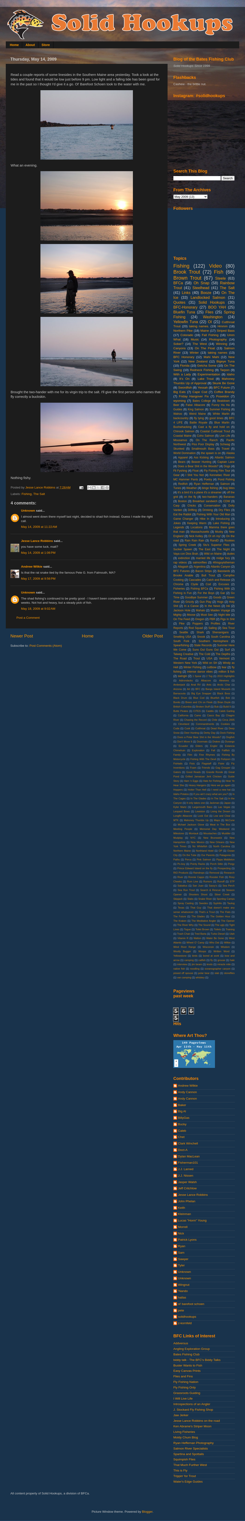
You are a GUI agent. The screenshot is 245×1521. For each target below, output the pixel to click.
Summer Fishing (219, 409)
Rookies (229, 540)
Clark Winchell (188, 1143)
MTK (176, 820)
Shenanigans (220, 632)
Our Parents (208, 855)
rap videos (180, 562)
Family (177, 754)
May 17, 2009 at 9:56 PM (38, 578)
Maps (217, 820)
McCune (230, 820)
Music (195, 339)
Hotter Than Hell (197, 789)
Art (188, 689)
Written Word (222, 951)
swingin (182, 676)
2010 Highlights (226, 676)
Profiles (215, 623)
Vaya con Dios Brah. (186, 553)
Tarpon (225, 370)
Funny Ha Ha (220, 405)
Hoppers (178, 789)
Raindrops (199, 872)
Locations (196, 527)
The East (205, 549)
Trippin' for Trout (184, 1476)
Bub (216, 706)
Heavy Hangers (197, 785)
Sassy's (213, 885)
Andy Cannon (187, 1092)
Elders (199, 746)
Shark (200, 632)
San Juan (198, 885)
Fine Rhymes (207, 754)
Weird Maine (197, 413)
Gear (176, 475)
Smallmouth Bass (202, 448)
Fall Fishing (210, 335)
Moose (191, 614)
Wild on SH (209, 663)
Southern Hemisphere (213, 641)
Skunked (178, 448)
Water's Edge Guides (188, 1481)
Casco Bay (213, 715)
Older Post (152, 636)
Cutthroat (200, 728)
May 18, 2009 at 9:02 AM (38, 608)
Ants (208, 684)
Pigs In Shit (227, 619)
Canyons (179, 348)
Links (186, 293)
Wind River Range (184, 947)
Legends (178, 527)
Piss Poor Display (203, 444)
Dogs (227, 466)
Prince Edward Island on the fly (195, 868)
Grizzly (189, 601)
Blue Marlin (221, 422)
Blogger (147, 1511)
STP (232, 881)
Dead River (217, 728)
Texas (181, 907)
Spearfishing (181, 645)
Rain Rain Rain (194, 540)
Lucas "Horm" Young (192, 1220)
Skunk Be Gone (223, 383)
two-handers (210, 496)
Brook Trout (186, 272)
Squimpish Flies (184, 1459)
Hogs (220, 601)
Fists (192, 763)
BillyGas (184, 1117)
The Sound (204, 925)
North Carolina (221, 846)
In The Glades (198, 798)
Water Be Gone (215, 938)
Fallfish (226, 750)
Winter (194, 352)
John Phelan (186, 1201)
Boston (182, 501)
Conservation (212, 505)
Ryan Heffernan (204, 483)
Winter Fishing (193, 667)
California (183, 715)
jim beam (197, 964)
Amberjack (179, 684)
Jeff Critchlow (187, 1188)
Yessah (203, 387)
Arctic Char (223, 684)
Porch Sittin (216, 864)
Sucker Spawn (182, 549)
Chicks (191, 505)
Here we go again (221, 785)
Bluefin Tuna (184, 312)
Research (229, 872)
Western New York (185, 663)
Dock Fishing (227, 732)
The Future (179, 916)
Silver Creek (222, 894)
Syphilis (217, 903)
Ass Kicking (201, 457)
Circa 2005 (228, 719)
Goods (217, 597)
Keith (181, 1207)
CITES (197, 711)
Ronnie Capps (196, 877)
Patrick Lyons (187, 1239)
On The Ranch (207, 440)
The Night (223, 549)
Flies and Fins (183, 1376)
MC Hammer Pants (185, 479)
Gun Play (205, 601)
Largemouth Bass (202, 807)
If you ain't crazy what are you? (210, 794)
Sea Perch (229, 885)
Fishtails (178, 763)
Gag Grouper (222, 767)
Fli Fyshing (180, 470)
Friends (206, 767)
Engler (213, 746)
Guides (177, 409)
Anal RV (196, 684)
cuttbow (212, 667)
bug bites (229, 488)
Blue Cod (198, 697)
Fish (218, 272)
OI (210, 322)
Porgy (231, 864)
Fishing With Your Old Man (213, 514)
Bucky (182, 1124)
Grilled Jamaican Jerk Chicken (203, 776)
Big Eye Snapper (201, 693)
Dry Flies (224, 510)
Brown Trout (187, 278)
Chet (181, 1137)
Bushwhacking (182, 427)
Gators (177, 772)
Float (195, 470)
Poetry (208, 479)
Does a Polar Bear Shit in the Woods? (199, 737)
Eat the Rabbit (182, 514)
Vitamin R (183, 938)
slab (216, 973)
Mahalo (200, 610)
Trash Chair (183, 933)
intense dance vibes (200, 671)
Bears (182, 462)
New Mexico (198, 842)
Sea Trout (228, 628)
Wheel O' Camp (195, 942)
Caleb (182, 1130)
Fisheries (179, 588)
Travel (225, 448)
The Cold (204, 654)
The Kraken (180, 920)
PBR (212, 619)
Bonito (177, 702)
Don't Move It (184, 741)
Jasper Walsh (187, 1182)
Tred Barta (200, 933)
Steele (220, 278)
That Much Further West (190, 1465)
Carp (176, 505)
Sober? (178, 344)
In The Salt (217, 798)
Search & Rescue (210, 890)
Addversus (180, 1343)
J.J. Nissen (185, 1175)
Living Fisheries (184, 1432)
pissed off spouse (183, 973)
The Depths (223, 654)
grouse (221, 960)
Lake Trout (206, 378)
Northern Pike (183, 330)
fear (224, 667)
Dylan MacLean (189, 1156)
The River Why (185, 925)
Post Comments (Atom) (46, 645)
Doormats (202, 741)
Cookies (225, 724)
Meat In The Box (220, 824)
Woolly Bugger (182, 951)
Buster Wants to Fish (187, 1365)
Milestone (178, 833)
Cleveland (183, 724)
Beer (176, 405)
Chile (214, 719)
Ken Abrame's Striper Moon (192, 1426)
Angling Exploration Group (191, 1349)
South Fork (181, 641)
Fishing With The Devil (203, 759)
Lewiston (200, 811)
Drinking (207, 510)
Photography (218, 339)
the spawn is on (211, 453)
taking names (217, 352)
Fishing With (222, 588)
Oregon (200, 619)
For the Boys (206, 593)
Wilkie (227, 942)
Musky (219, 531)
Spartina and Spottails (188, 1454)
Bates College (202, 400)
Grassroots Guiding (186, 1393)
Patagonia (225, 855)
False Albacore (195, 405)
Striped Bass (226, 330)
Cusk (187, 728)
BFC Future (222, 387)
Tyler (181, 1265)
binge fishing (210, 488)
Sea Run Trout (186, 890)
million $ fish (226, 671)
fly (211, 960)
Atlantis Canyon (220, 566)
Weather (191, 488)
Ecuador (183, 746)
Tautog (231, 903)
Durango (230, 741)
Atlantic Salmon (225, 457)
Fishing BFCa (199, 588)
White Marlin (221, 413)
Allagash (183, 566)
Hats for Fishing (212, 780)
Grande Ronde (214, 772)
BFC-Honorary (185, 307)
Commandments (205, 724)
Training (230, 929)
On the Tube (189, 855)
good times (216, 418)
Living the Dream (220, 811)
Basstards (223, 571)
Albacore (206, 680)
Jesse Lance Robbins (37, 541)
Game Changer (183, 518)
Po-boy (181, 864)
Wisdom (225, 947)
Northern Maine (182, 850)
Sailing (212, 628)
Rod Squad (196, 628)
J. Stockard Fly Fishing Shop (193, 1409)
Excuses (223, 584)
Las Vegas (224, 807)
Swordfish (185, 387)
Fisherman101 (188, 1162)
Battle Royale (198, 422)
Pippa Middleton (225, 859)
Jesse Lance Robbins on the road (196, 1420)
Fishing (26, 494)
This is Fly (180, 1470)
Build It (227, 706)
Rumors (207, 881)
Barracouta (179, 693)
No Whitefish (199, 846)
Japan (227, 802)
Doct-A (182, 1150)
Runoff (221, 881)
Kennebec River (220, 475)
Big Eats (179, 392)
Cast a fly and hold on (214, 427)
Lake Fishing (221, 523)
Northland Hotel (205, 850)
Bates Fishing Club (186, 1354)
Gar (222, 593)
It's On (184, 378)
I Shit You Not (194, 475)
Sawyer (183, 1259)
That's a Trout (207, 912)
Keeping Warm (196, 523)
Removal (214, 872)
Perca (188, 859)
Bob (228, 697)
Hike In (204, 518)
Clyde (194, 584)
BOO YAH (217, 307)
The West (200, 344)
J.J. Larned (185, 1169)
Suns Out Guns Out (206, 649)
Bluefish (215, 697)
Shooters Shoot (198, 894)
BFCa (178, 283)
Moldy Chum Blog (185, 1437)
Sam (181, 1252)
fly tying (199, 418)
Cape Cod (200, 392)
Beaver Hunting (201, 462)
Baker (182, 1105)
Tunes (177, 488)
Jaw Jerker (180, 1415)
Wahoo (177, 413)
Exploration (198, 750)
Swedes (203, 903)
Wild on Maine (213, 553)
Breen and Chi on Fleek (199, 702)
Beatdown (223, 400)
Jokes (177, 523)
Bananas (229, 496)
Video (215, 266)
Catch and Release (218, 579)
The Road (180, 658)
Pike (182, 623)
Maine (204, 330)
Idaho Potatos (181, 794)
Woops (202, 951)
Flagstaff (206, 763)
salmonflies (200, 562)
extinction (184, 558)
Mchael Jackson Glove (191, 824)
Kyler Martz (180, 807)
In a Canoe (191, 606)
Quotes (179, 302)
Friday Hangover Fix (194, 396)
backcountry (180, 418)
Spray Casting (186, 903)
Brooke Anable (183, 575)
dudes (231, 553)
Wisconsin (208, 947)
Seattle (183, 632)
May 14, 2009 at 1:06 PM (38, 552)
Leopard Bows (181, 811)
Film (189, 754)
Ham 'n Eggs (191, 780)
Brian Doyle (224, 702)
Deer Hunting (191, 732)
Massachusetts (199, 531)
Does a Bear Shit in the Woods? (198, 466)
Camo (197, 715)
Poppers (197, 623)
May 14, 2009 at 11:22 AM (39, 527)
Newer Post (21, 636)
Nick (181, 1233)
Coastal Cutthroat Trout (215, 431)
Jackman (214, 802)
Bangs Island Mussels (217, 689)
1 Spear (197, 676)
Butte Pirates (180, 711)
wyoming (179, 400)
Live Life (225, 435)
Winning (221, 344)
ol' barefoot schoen (191, 1304)
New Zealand (198, 361)
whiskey (200, 977)
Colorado (187, 335)
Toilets (217, 929)
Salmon (225, 483)
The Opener (228, 920)
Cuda (176, 728)
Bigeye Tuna (225, 361)
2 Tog (209, 676)
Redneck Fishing (202, 370)
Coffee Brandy (224, 392)
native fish (179, 968)
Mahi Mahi (211, 357)
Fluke (221, 763)
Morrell (182, 1227)
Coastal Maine (182, 435)
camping (189, 960)
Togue (187, 929)
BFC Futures (181, 571)
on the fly (190, 496)
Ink (228, 606)
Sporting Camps (226, 898)
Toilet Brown (202, 929)
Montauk (193, 833)
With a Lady (182, 374)
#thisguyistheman (224, 562)
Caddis (210, 711)
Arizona (177, 689)
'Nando (183, 1291)
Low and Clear (222, 815)
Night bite (224, 614)
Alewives (224, 680)
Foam (193, 767)
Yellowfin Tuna (185, 322)
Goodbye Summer (196, 597)
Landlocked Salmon (207, 297)
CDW (226, 501)
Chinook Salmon (183, 431)
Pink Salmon (204, 859)
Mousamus (180, 440)
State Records (203, 645)
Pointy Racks (197, 864)
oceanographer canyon (217, 968)
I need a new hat (221, 789)
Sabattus (182, 885)
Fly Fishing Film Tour (217, 470)
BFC (197, 689)
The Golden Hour (220, 916)
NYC (193, 837)
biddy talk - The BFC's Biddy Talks (196, 1360)
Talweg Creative (183, 654)
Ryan (181, 1246)
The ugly (220, 925)
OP (220, 850)
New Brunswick (212, 837)
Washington (213, 317)
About (30, 45)
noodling (194, 968)
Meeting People (182, 829)
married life (203, 558)
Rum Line (192, 881)
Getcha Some (206, 365)
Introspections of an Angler (191, 1404)
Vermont (224, 658)
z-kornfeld (185, 1323)
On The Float (205, 348)
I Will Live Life (183, 1398)
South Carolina (220, 636)
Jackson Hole (181, 610)
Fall (213, 750)
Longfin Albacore (182, 815)
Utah (232, 933)
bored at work (211, 955)
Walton (197, 938)
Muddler (226, 833)
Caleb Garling (227, 711)
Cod (208, 584)
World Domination (184, 453)
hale (232, 960)
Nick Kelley (196, 536)
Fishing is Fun (182, 593)
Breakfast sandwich (205, 501)
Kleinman (184, 1214)
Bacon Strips (204, 571)
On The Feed (181, 619)
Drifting (192, 510)
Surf (227, 649)
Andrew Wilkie (31, 566)
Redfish (183, 483)
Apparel (183, 457)
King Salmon (196, 409)
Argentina (199, 566)
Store (46, 45)
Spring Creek (187, 545)
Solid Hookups (212, 302)
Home (14, 45)
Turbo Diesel (218, 933)
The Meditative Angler (203, 920)
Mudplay (178, 837)
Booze (206, 293)
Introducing (223, 518)
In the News (212, 606)
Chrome (178, 584)
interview (182, 964)
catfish (202, 960)
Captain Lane (226, 462)
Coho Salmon (205, 435)
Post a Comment (28, 617)
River (180, 877)
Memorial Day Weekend (214, 829)
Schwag (225, 444)
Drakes (216, 741)
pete (181, 1310)
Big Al (182, 1111)
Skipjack (178, 898)
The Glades (198, 916)
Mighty (177, 614)
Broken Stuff (203, 706)
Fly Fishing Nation (185, 1382)
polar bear (204, 973)
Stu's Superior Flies (216, 545)
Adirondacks (186, 680)
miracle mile (224, 964)
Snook (201, 636)
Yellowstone (180, 955)
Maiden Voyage (220, 610)
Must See (207, 614)
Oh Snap (201, 283)
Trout (196, 658)
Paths (176, 859)
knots (210, 964)
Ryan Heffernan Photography (193, 1443)
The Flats (225, 912)
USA (209, 658)
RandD (214, 540)
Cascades (195, 579)
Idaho (231, 374)
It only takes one (196, 802)
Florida (185, 365)
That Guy (195, 907)
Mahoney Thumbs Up (196, 820)
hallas (182, 1297)
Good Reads (193, 772)
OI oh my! (214, 536)
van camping (184, 977)
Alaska (230, 453)
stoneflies (229, 973)
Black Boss (223, 693)
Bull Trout (208, 575)
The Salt (39, 494)
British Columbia (182, 706)
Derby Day (209, 732)
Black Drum (180, 697)
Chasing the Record (195, 719)
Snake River (205, 898)
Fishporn (226, 759)
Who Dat (214, 942)
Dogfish (230, 737)
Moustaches (210, 833)
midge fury (223, 558)
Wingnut (184, 1284)
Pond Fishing (226, 479)
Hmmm (222, 326)
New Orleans (217, 842)
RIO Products (180, 872)
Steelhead (201, 288)
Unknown (28, 510)
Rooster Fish (216, 877)
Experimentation (209, 374)
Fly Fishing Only (184, 1387)
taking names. (199, 326)
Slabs (190, 898)
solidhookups (187, 1316)
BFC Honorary (183, 357)
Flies (209, 312)
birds (194, 955)
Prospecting (224, 868)
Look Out (203, 815)
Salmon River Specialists (190, 1448)
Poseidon (222, 396)
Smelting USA (182, 636)
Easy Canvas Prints (187, 1371)
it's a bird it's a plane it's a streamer (200, 492)
